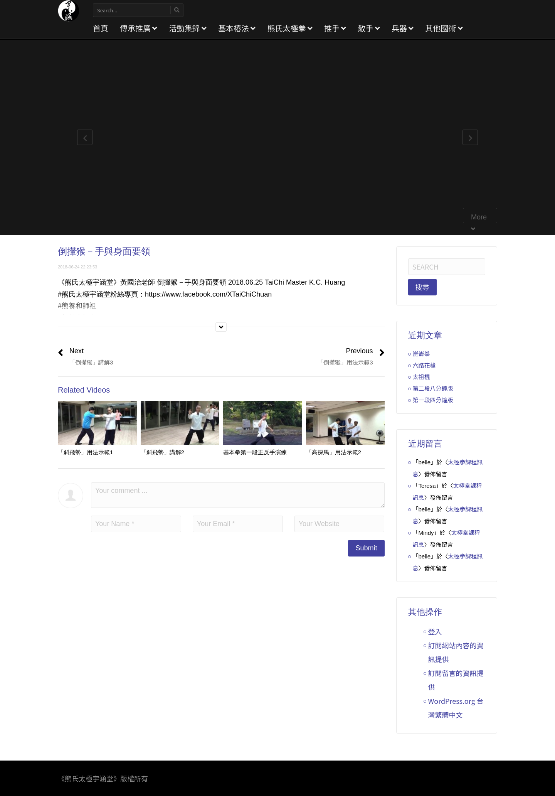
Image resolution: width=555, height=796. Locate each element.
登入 (435, 631)
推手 (335, 28)
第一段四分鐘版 (433, 400)
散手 (369, 28)
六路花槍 (424, 365)
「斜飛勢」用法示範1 (85, 452)
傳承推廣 (138, 28)
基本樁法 (237, 28)
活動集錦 (187, 28)
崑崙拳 (421, 353)
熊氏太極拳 (289, 28)
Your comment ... (238, 495)
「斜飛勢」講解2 (162, 452)
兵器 (403, 28)
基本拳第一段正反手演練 (255, 452)
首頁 (100, 28)
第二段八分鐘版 (433, 388)
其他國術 (443, 28)
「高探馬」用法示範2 (333, 452)
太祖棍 (421, 377)
